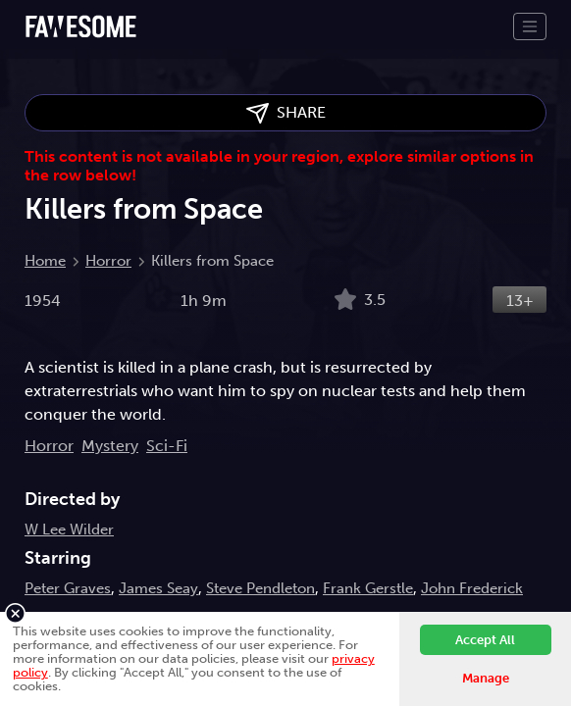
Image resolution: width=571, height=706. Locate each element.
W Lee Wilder (69, 529)
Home (45, 261)
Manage (485, 678)
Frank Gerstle (368, 588)
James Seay (158, 588)
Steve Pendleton (260, 588)
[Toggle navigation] (529, 26)
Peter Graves (68, 588)
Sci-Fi (166, 445)
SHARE (286, 113)
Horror (108, 261)
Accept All (485, 639)
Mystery (109, 445)
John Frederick (472, 588)
